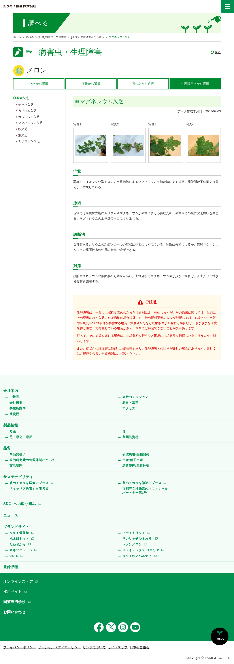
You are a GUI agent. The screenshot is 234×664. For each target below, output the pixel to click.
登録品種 (10, 567)
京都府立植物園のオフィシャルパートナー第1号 (145, 490)
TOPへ (220, 639)
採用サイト (12, 592)
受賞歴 (14, 414)
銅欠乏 (22, 135)
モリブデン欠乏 (29, 141)
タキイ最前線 (19, 533)
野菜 (12, 431)
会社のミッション (135, 397)
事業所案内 (17, 408)
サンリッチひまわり (137, 538)
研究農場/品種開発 (135, 454)
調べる (30, 37)
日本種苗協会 (139, 647)
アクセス (128, 408)
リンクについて (94, 647)
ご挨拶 (14, 397)
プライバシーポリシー (19, 647)
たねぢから (17, 544)
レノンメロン (132, 544)
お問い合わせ (14, 612)
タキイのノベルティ (137, 556)
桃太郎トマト (19, 538)
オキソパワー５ (20, 550)
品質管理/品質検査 (135, 465)
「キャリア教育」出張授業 (29, 488)
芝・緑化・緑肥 (20, 437)
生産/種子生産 (132, 460)
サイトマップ (118, 647)
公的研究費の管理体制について (32, 460)
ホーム (17, 37)
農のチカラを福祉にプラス (142, 483)
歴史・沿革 (130, 402)
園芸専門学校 (14, 602)
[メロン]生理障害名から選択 (87, 37)
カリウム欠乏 (27, 110)
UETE (14, 556)
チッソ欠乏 (26, 104)
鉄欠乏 (22, 129)
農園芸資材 (130, 437)
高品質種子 (17, 454)
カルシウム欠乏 (29, 117)
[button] (227, 6)
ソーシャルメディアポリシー (59, 647)
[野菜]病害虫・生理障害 (52, 37)
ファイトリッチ (133, 533)
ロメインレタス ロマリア (140, 550)
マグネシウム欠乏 (30, 123)
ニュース (10, 515)
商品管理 (16, 465)
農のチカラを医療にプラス (29, 483)
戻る (218, 52)
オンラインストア (18, 581)
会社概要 (16, 402)
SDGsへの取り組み (19, 504)
